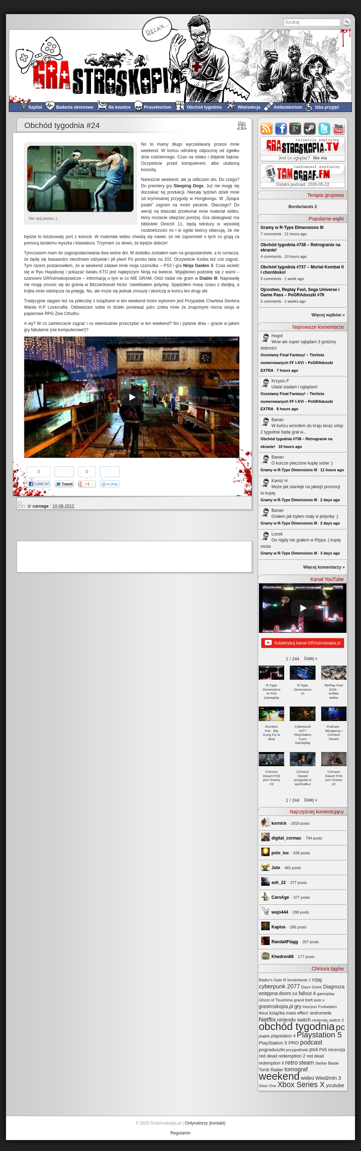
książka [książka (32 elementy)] (277, 1013)
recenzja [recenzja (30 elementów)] (336, 1049)
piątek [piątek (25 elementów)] (264, 1036)
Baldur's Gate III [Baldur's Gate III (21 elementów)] (272, 980)
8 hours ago (287, 409)
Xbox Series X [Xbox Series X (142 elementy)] (301, 1084)
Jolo (275, 867)
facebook (281, 128)
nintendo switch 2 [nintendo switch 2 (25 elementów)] (328, 1020)
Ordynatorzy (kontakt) (205, 1123)
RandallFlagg (284, 941)
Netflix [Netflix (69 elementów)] (267, 1019)
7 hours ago (287, 370)
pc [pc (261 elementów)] (340, 1027)
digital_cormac (286, 838)
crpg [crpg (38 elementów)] (317, 979)
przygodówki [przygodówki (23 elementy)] (297, 1050)
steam (310, 128)
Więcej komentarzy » (324, 567)
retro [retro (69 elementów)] (291, 1062)
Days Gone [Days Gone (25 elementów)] (311, 987)
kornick (279, 823)
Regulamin (180, 1133)
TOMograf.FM (301, 175)
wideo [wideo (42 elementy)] (307, 1078)
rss (266, 128)
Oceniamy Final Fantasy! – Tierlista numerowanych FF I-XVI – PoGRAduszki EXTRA (297, 362)
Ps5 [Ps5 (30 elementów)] (323, 1049)
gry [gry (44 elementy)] (298, 1006)
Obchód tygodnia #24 (62, 125)
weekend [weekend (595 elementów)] (279, 1076)
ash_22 (278, 882)
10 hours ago (290, 446)
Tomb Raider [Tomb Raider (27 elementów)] (271, 1069)
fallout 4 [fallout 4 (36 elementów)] (307, 993)
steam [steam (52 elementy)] (306, 1063)
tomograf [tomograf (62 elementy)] (296, 1069)
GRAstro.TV (302, 149)
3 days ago (330, 553)
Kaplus (278, 927)
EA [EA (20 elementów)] (294, 994)
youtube (338, 128)
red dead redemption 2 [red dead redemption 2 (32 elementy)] (282, 1056)
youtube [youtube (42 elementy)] (335, 1085)
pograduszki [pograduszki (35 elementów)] (272, 1049)
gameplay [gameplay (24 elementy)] (326, 993)
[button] (311, 658)
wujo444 (279, 912)
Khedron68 (282, 956)
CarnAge (280, 897)
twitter (324, 128)
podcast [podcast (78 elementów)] (311, 1042)
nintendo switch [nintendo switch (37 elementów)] (294, 1020)
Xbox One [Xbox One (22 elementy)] (267, 1086)
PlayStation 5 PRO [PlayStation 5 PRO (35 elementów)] (279, 1043)
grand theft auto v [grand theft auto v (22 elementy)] (309, 1000)
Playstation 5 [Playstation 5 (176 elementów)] (319, 1034)
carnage (40, 506)
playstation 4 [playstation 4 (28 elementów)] (283, 1036)
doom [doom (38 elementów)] (285, 993)
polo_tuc (280, 852)
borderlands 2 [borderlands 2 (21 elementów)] (299, 980)
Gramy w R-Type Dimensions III (292, 227)
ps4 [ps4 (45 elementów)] (314, 1049)
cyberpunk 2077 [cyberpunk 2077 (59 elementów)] (279, 986)
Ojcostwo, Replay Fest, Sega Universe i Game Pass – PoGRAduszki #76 (300, 292)
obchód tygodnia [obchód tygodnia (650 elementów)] (297, 1026)
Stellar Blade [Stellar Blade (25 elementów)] (327, 1063)
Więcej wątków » (328, 315)
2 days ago (330, 500)
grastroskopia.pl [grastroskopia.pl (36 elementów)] (276, 1006)
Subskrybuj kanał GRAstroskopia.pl (302, 643)
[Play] (132, 397)
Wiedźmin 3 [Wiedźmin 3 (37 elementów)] (328, 1078)
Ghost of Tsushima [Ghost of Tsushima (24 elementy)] (276, 1000)
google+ (295, 128)
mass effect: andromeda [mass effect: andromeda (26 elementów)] (308, 1013)
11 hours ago (332, 470)
